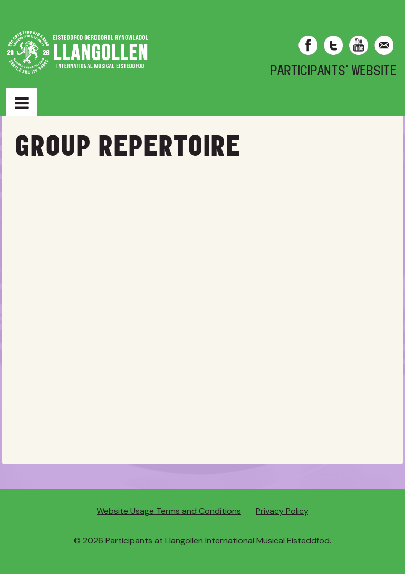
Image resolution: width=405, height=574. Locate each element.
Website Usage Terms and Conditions (169, 511)
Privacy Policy (282, 511)
